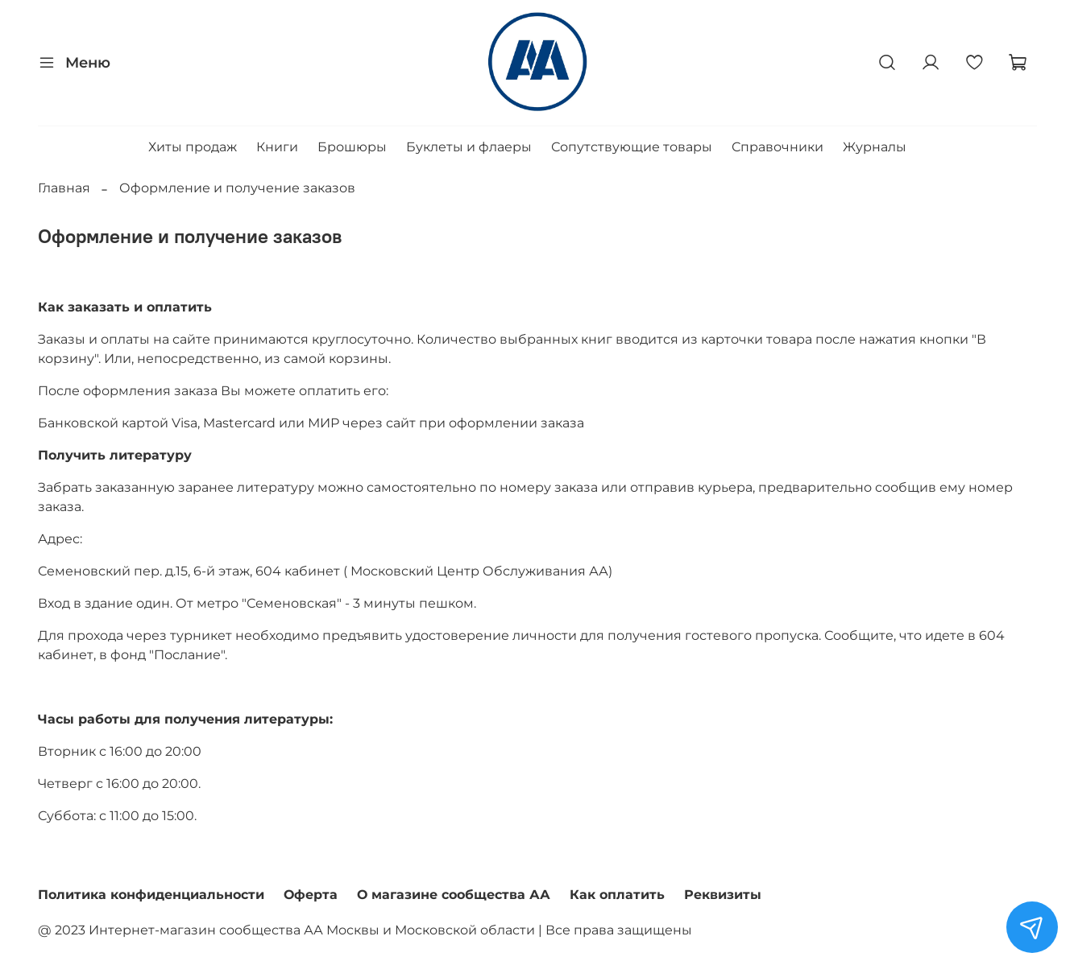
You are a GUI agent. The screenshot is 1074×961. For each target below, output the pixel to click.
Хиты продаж (192, 147)
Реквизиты (722, 894)
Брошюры (352, 147)
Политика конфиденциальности (151, 894)
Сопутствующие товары (631, 147)
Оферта (311, 894)
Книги (277, 147)
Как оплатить (617, 894)
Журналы (874, 147)
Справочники (777, 147)
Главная (64, 188)
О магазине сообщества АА (453, 894)
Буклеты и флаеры (469, 147)
